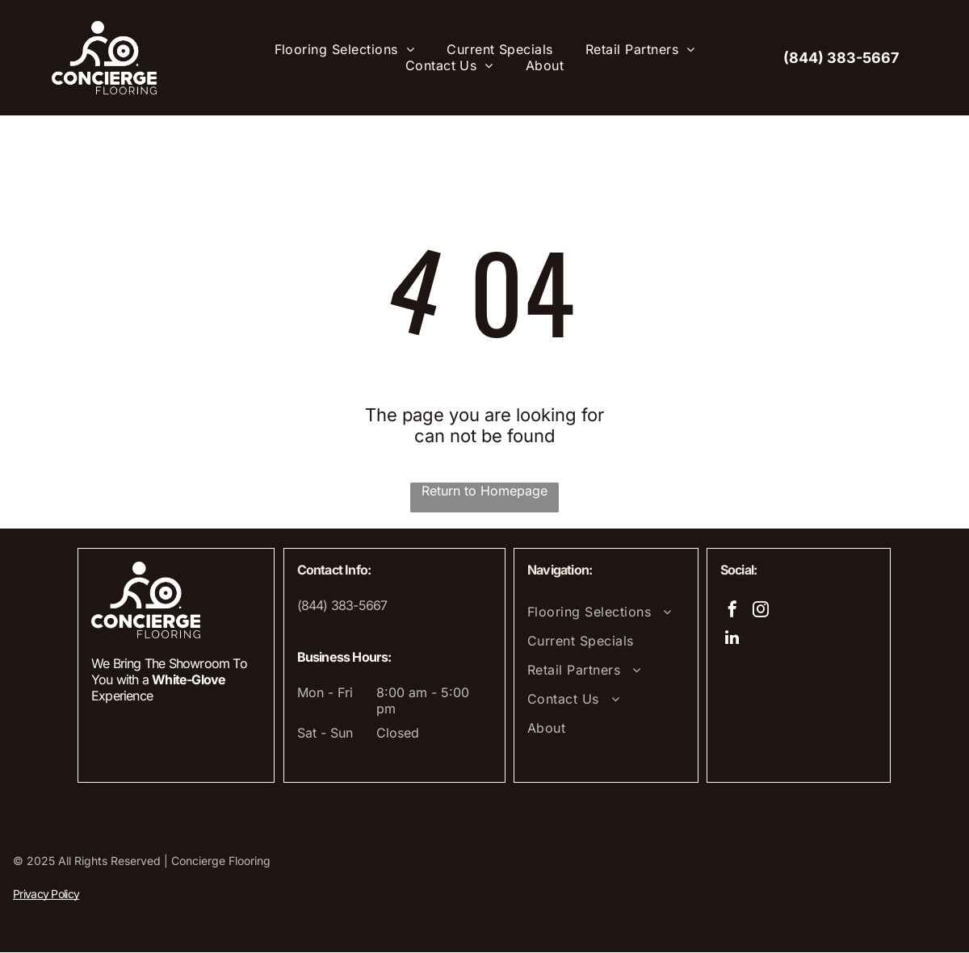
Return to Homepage (484, 491)
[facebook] (732, 612)
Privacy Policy (46, 894)
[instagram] (761, 612)
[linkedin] (732, 640)
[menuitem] (344, 50)
